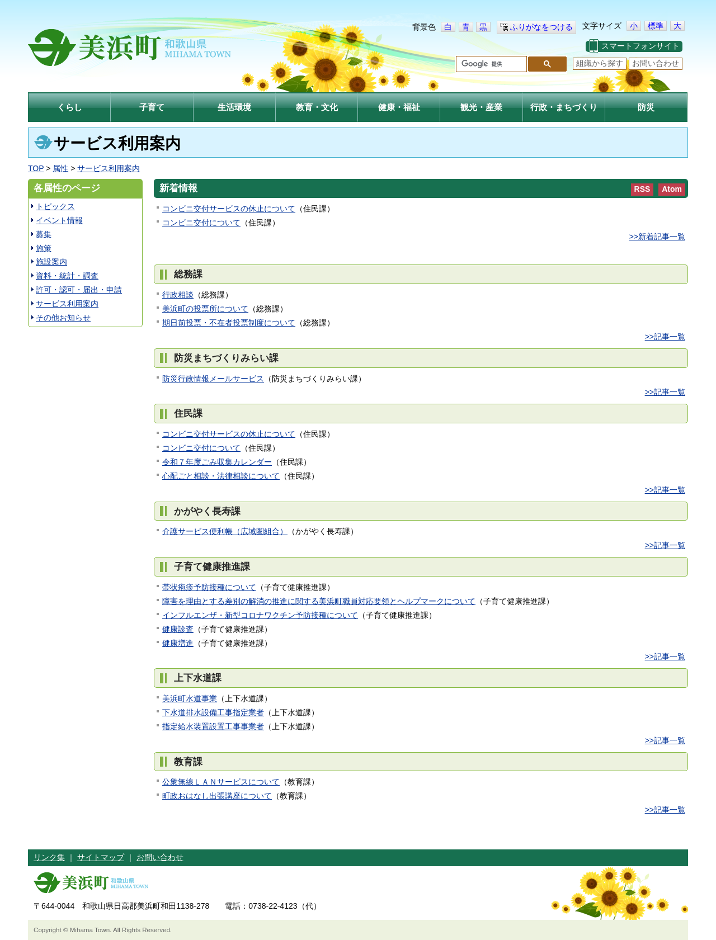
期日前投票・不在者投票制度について (228, 322)
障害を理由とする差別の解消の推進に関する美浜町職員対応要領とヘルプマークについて (318, 601)
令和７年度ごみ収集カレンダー (217, 461)
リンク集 (49, 857)
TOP (36, 168)
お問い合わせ (655, 63)
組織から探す (599, 63)
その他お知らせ (63, 317)
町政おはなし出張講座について (217, 795)
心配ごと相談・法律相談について (221, 475)
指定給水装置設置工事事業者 (213, 726)
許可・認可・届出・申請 (79, 289)
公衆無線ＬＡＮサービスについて (221, 781)
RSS (642, 189)
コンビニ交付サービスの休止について (228, 208)
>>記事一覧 (665, 336)
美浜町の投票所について (205, 308)
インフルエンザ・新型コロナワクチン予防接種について (260, 615)
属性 (60, 168)
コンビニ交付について (201, 222)
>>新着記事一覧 (657, 236)
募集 (43, 234)
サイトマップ (100, 857)
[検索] (490, 64)
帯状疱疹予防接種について (209, 587)
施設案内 (51, 261)
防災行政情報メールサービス (213, 378)
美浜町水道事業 (189, 698)
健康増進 (178, 643)
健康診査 (178, 629)
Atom (672, 189)
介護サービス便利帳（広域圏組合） (225, 531)
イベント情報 (59, 220)
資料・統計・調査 (67, 275)
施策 (43, 248)
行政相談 (178, 294)
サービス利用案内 (108, 168)
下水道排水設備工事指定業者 (213, 712)
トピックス (55, 206)
